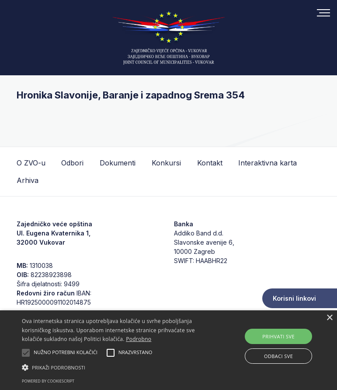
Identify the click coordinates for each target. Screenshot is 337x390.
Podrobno (138, 339)
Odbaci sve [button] (278, 356)
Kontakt (209, 162)
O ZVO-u (31, 162)
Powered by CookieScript (48, 381)
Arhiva (27, 180)
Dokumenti (117, 162)
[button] (117, 367)
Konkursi (166, 162)
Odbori (72, 162)
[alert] (168, 350)
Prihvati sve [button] (278, 336)
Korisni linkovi (294, 298)
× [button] (329, 318)
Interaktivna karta (267, 162)
